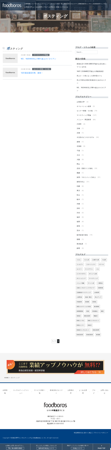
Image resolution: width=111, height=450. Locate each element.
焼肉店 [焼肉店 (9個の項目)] (79, 318)
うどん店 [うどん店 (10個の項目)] (86, 262)
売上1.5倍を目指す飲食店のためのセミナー (91, 82)
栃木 (78, 201)
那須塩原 (80, 246)
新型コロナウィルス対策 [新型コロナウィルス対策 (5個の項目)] (84, 309)
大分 (78, 156)
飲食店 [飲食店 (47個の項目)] (90, 328)
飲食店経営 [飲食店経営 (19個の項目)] (80, 337)
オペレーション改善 (84, 107)
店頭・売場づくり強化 (85, 170)
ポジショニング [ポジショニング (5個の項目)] (81, 281)
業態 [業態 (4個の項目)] (102, 314)
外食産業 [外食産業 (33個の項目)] (79, 304)
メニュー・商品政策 (84, 120)
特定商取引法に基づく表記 (83, 435)
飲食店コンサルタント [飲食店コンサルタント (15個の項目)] (83, 332)
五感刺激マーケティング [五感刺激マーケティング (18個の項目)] (84, 295)
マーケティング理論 (84, 116)
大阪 (78, 161)
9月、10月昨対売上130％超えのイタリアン (38, 59)
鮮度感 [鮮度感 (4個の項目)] (98, 337)
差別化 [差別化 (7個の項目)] (94, 304)
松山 (78, 197)
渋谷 (78, 215)
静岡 (78, 251)
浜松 (78, 210)
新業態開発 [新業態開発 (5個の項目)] (80, 314)
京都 (78, 134)
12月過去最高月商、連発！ (32, 73)
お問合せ (52, 7)
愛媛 (78, 174)
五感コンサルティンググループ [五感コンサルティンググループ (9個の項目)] (85, 290)
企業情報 (27, 4)
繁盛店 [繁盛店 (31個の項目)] (96, 318)
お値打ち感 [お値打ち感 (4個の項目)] (95, 262)
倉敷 (78, 143)
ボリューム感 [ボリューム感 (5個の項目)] (93, 276)
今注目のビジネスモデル (85, 138)
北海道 (79, 147)
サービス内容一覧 (57, 4)
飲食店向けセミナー (70, 4)
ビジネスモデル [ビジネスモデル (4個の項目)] (81, 276)
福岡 (78, 224)
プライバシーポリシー (100, 435)
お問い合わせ (104, 394)
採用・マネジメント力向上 (86, 179)
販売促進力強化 (82, 237)
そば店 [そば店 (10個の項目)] (104, 262)
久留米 (79, 125)
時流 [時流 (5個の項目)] (88, 314)
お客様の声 (28, 7)
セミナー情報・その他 (85, 111)
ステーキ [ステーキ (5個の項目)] (101, 267)
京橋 (78, 129)
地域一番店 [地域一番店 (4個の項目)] (88, 300)
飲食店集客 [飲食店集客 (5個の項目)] (90, 337)
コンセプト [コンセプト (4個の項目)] (80, 267)
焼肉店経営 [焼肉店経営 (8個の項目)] (87, 318)
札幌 (78, 188)
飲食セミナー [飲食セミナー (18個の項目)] (80, 328)
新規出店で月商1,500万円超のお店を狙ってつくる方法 (91, 65)
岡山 (78, 165)
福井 (78, 219)
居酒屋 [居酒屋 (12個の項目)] (87, 304)
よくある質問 (37, 7)
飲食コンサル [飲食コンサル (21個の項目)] (80, 323)
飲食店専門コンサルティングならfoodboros (26, 440)
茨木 (78, 233)
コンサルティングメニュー (41, 4)
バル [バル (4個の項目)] (97, 271)
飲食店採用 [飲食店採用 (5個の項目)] (96, 332)
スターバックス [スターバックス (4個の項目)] (91, 267)
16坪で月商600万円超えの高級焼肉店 (90, 71)
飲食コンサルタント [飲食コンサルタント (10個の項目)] (93, 323)
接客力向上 (81, 183)
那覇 (78, 242)
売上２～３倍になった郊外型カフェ (89, 76)
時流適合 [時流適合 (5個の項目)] (95, 314)
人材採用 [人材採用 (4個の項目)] (96, 295)
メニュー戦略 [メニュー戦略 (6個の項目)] (80, 285)
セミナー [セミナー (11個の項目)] (79, 271)
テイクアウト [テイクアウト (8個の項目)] (89, 271)
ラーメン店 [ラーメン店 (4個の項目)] (91, 285)
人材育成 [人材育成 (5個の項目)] (79, 300)
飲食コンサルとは (62, 7)
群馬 (78, 228)
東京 (78, 192)
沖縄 (78, 206)
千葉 (78, 152)
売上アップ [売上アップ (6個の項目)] (98, 300)
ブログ (45, 7)
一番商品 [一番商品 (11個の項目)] (100, 285)
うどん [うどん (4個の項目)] (79, 262)
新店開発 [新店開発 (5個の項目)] (96, 309)
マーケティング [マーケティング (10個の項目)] (93, 281)
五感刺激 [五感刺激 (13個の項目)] (100, 290)
